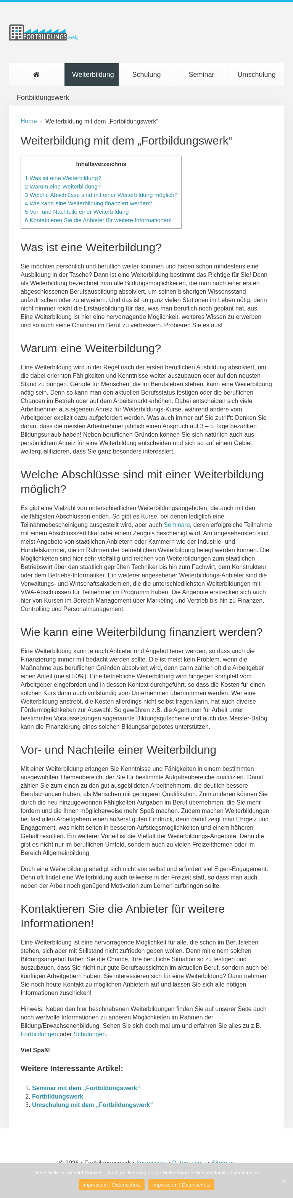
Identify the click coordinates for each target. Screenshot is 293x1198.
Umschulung (256, 74)
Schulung (146, 74)
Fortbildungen (39, 1034)
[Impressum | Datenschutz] (283, 1181)
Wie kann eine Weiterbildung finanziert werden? (88, 203)
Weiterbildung (93, 74)
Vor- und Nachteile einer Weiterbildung (77, 211)
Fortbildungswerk (40, 78)
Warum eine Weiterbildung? (63, 186)
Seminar (201, 74)
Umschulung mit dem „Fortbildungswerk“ (92, 1105)
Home (29, 121)
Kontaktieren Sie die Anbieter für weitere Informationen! (98, 220)
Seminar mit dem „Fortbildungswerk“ (86, 1088)
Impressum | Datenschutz (111, 1185)
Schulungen (90, 1034)
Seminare (177, 525)
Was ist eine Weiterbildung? (63, 178)
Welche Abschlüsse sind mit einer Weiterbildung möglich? (101, 195)
